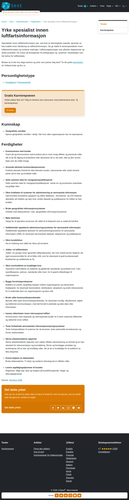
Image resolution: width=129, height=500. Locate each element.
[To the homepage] (12, 6)
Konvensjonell (24, 82)
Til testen (10, 110)
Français (70, 455)
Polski (68, 474)
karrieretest (78, 62)
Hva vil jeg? (39, 452)
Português (70, 468)
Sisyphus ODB (15, 380)
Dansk (69, 481)
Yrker (102, 6)
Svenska (70, 478)
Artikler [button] (93, 6)
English (69, 449)
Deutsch (69, 462)
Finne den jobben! (42, 449)
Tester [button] (81, 6)
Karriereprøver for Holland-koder (48, 455)
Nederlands (71, 458)
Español (69, 452)
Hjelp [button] (109, 6)
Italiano (69, 465)
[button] (124, 6)
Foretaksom (11, 82)
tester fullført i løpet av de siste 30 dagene (21, 12)
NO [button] (117, 6)
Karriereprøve (107, 30)
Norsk (68, 471)
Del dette (51, 495)
